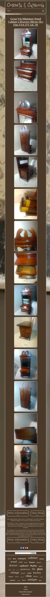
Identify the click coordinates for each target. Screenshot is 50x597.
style (14, 569)
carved (18, 580)
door (40, 580)
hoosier (32, 562)
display (33, 565)
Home (25, 586)
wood (13, 561)
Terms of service (25, 594)
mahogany (22, 558)
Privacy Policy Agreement (25, 591)
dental (40, 566)
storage (41, 576)
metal (9, 559)
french (23, 573)
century (11, 576)
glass (40, 568)
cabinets (12, 580)
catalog (41, 559)
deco (14, 559)
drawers (39, 562)
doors (24, 580)
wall (17, 569)
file (33, 569)
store (10, 569)
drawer (13, 565)
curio (29, 573)
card (20, 562)
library (35, 576)
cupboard (23, 566)
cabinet (32, 558)
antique (32, 579)
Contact (26, 589)
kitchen (37, 572)
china (29, 576)
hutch (25, 562)
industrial (22, 576)
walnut (17, 576)
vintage (14, 572)
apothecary (25, 569)
